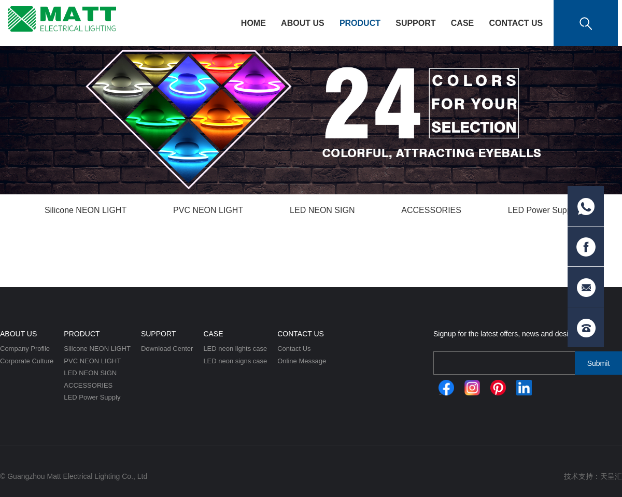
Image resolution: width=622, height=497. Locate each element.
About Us (302, 23)
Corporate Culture (26, 361)
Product (360, 23)
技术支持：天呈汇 (593, 476)
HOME (253, 23)
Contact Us (516, 23)
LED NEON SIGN (322, 210)
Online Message (301, 361)
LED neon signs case (235, 361)
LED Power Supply (542, 210)
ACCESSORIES (431, 210)
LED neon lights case (235, 348)
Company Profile (25, 348)
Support (415, 23)
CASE (462, 23)
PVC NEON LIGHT (208, 210)
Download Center (167, 348)
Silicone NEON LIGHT (85, 210)
